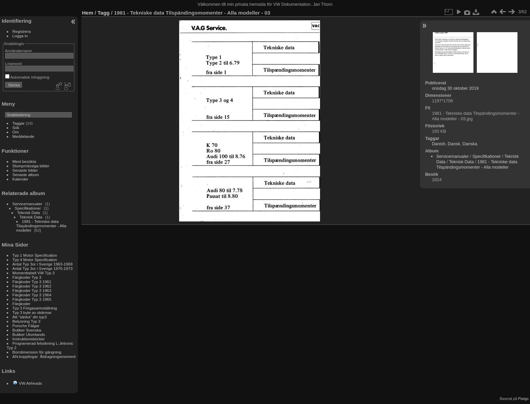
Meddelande (24, 136)
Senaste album (26, 174)
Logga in (20, 36)
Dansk (454, 143)
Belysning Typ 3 (27, 321)
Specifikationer (28, 208)
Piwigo (523, 399)
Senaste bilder (25, 170)
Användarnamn (18, 50)
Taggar (19, 123)
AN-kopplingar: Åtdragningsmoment (44, 356)
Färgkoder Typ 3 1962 (32, 286)
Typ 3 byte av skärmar (32, 312)
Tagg (104, 13)
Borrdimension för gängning (37, 352)
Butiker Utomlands (29, 334)
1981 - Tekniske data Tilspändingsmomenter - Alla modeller (41, 225)
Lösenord (13, 63)
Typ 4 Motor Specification (35, 259)
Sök (16, 127)
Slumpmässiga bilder (31, 166)
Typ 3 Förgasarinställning (35, 308)
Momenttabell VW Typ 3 (34, 273)
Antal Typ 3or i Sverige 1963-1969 (43, 264)
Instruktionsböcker (29, 339)
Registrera (22, 31)
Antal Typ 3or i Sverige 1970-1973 (43, 268)
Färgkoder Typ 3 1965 (32, 299)
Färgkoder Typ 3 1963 (32, 290)
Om (16, 132)
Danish (438, 143)
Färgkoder (22, 303)
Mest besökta (24, 161)
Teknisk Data (28, 212)
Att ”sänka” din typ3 (30, 317)
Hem (87, 13)
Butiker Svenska (27, 330)
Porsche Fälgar (26, 325)
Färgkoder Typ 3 (27, 277)
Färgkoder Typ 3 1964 (32, 295)
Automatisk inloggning (27, 77)
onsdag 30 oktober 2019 (455, 88)
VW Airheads (30, 383)
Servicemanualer (27, 203)
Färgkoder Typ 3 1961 (32, 281)
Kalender (20, 179)
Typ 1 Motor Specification (35, 255)
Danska (470, 143)
